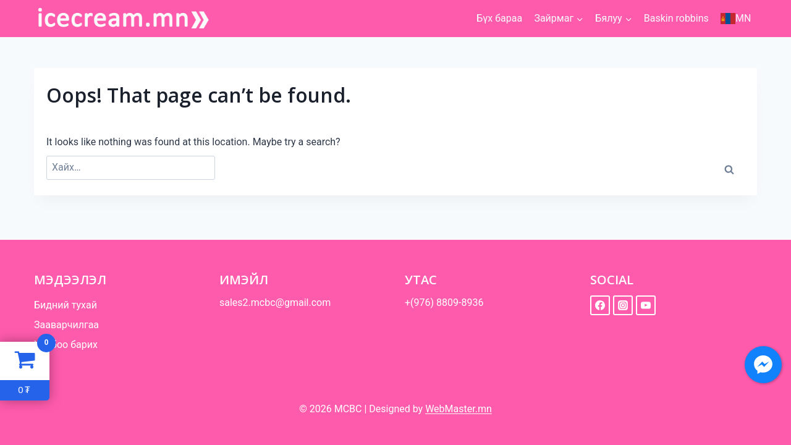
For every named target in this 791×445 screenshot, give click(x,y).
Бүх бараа (499, 18)
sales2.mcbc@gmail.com (275, 302)
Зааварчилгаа (66, 325)
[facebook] (600, 305)
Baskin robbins (676, 18)
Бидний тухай (65, 305)
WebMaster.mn (458, 409)
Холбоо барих (66, 344)
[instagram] (623, 305)
